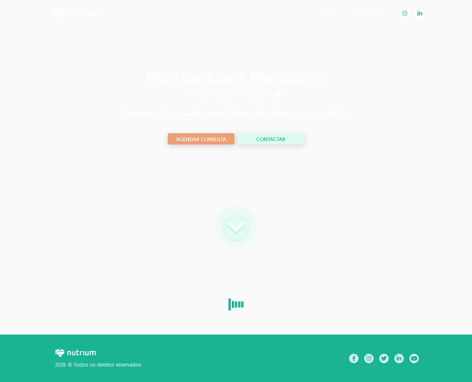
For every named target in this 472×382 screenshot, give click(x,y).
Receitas (371, 13)
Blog (330, 13)
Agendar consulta (201, 139)
